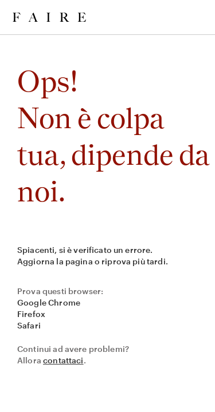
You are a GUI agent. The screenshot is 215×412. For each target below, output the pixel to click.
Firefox (31, 314)
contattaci (63, 360)
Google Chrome (48, 302)
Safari (29, 325)
